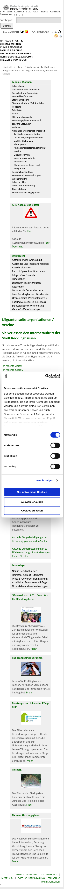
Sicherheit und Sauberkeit (25, 92)
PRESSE (44, 12)
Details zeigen (44, 480)
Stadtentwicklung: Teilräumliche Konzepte (28, 105)
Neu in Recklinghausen (24, 571)
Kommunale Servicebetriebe (28, 290)
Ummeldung (37, 305)
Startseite (8, 67)
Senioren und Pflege (36, 582)
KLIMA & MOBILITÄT (11, 47)
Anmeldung (35, 259)
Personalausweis (37, 298)
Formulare (31, 275)
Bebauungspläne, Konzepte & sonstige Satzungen (26, 122)
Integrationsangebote (24, 158)
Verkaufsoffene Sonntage (26, 309)
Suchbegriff (6, 20)
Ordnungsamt (19, 298)
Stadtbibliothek (20, 305)
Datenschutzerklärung (31, 878)
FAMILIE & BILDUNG (11, 50)
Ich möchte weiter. (12, 365)
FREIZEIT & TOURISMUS (13, 60)
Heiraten (17, 574)
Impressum (7, 878)
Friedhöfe (17, 110)
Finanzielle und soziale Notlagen (30, 586)
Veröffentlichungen (23, 140)
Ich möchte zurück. (12, 369)
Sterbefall (38, 574)
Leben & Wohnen (26, 67)
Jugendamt (18, 286)
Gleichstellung (19, 188)
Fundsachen (18, 279)
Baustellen (39, 271)
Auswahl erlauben (32, 501)
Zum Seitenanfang (26, 874)
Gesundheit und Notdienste (26, 89)
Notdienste (42, 294)
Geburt (27, 574)
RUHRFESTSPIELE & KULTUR (16, 56)
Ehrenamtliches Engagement (26, 192)
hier (29, 231)
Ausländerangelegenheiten (27, 134)
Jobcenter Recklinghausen (26, 282)
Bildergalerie (20, 144)
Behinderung (40, 578)
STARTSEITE (6, 12)
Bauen (15, 113)
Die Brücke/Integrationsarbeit (28, 137)
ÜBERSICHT (6, 14)
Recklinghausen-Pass (22, 171)
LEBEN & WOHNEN (10, 44)
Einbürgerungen (22, 154)
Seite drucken (49, 874)
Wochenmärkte (19, 178)
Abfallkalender (20, 259)
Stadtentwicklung (20, 99)
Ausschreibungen (21, 267)
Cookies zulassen (32, 510)
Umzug (16, 578)
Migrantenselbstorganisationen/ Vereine (30, 149)
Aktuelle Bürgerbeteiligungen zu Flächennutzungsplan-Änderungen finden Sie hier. (31, 552)
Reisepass (40, 301)
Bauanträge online (22, 271)
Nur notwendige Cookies (32, 491)
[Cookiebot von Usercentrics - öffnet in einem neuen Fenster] (45, 376)
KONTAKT (19, 12)
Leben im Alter (19, 182)
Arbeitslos (17, 582)
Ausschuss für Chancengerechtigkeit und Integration (27, 165)
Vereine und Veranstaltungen (26, 175)
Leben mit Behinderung (23, 185)
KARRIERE (55, 12)
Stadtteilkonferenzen (22, 96)
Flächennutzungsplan (22, 116)
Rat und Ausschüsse (23, 301)
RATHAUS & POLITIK (11, 40)
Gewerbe (27, 578)
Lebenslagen (18, 86)
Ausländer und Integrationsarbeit (28, 130)
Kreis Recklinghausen (23, 294)
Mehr (34, 648)
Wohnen (16, 127)
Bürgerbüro (18, 275)
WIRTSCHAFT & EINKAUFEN (15, 53)
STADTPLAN (32, 12)
